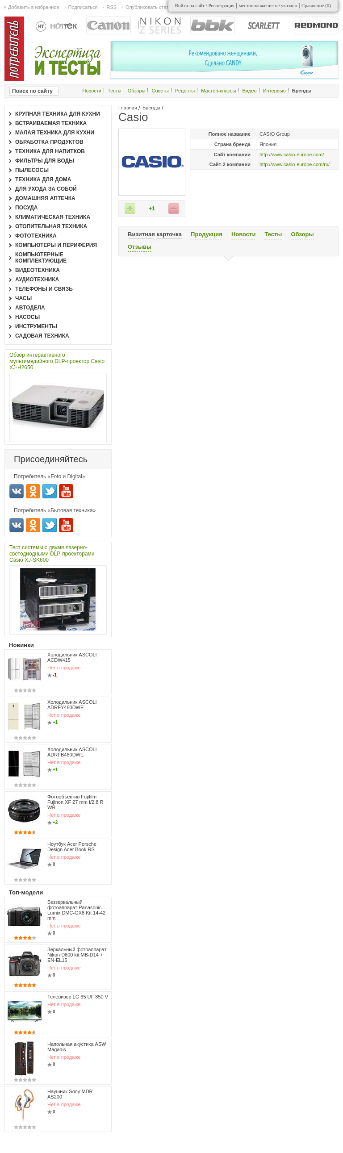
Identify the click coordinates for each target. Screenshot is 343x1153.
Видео (249, 90)
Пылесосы (32, 170)
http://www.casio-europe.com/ (291, 154)
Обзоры (137, 90)
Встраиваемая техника (51, 123)
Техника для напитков (50, 151)
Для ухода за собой (46, 189)
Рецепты (185, 90)
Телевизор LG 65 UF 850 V (77, 996)
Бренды (151, 107)
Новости (91, 90)
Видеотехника (37, 270)
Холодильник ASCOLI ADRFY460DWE (72, 704)
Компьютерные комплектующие (41, 257)
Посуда (26, 208)
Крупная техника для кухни (57, 114)
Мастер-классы (218, 90)
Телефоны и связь (44, 289)
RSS (111, 7)
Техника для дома (43, 179)
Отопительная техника (51, 226)
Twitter (49, 491)
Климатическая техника (52, 217)
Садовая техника (42, 336)
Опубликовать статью (150, 7)
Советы (160, 90)
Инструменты (36, 326)
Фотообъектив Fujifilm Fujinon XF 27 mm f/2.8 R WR (75, 802)
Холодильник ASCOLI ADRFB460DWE (72, 752)
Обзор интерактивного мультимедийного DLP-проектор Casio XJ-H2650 (57, 361)
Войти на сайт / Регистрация (204, 5)
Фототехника (36, 236)
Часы (23, 298)
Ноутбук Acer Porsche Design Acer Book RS (71, 846)
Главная (127, 107)
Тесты (114, 90)
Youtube (66, 491)
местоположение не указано (268, 5)
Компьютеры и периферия (56, 245)
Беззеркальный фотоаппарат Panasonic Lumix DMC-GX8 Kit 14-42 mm (76, 910)
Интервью (274, 90)
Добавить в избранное (33, 7)
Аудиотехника (37, 279)
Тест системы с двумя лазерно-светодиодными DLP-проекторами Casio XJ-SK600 (52, 553)
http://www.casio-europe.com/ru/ (294, 164)
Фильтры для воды (44, 161)
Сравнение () (316, 5)
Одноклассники (33, 491)
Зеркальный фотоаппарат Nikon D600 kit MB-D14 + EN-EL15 (77, 955)
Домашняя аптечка (45, 198)
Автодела (30, 308)
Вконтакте (16, 491)
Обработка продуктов (49, 142)
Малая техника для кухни (54, 133)
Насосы (27, 317)
